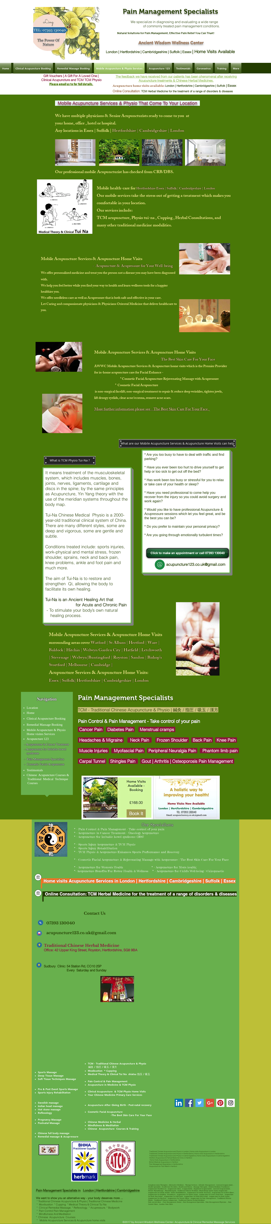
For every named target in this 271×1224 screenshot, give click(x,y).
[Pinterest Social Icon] (220, 1103)
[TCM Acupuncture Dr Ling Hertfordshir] (179, 1103)
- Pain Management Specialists (44, 759)
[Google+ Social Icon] (210, 1103)
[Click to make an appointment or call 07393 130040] (187, 553)
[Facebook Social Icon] (189, 1103)
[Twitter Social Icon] (199, 1103)
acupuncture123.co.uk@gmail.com (81, 933)
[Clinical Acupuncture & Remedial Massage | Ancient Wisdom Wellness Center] (38, 877)
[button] (177, 443)
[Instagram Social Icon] (231, 1103)
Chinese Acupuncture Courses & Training (113, 1128)
